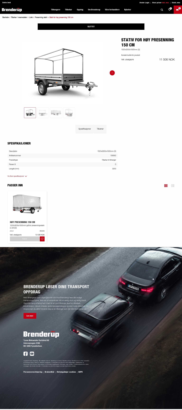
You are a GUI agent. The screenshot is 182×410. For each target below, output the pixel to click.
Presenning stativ (41, 17)
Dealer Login (144, 3)
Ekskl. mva (176, 3)
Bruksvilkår (50, 372)
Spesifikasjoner (84, 129)
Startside (5, 17)
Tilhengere (55, 10)
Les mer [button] (29, 316)
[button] (165, 185)
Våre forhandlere (112, 10)
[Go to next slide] (112, 72)
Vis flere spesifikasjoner (15, 176)
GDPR (80, 372)
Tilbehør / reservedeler (19, 17)
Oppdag (80, 10)
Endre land (6, 2)
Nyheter (127, 10)
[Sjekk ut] (178, 10)
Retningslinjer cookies (66, 372)
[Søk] (161, 10)
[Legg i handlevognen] (42, 238)
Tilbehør (68, 10)
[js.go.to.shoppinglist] (169, 10)
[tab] (30, 112)
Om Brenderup (94, 10)
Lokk (31, 17)
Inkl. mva (165, 3)
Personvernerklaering (33, 372)
